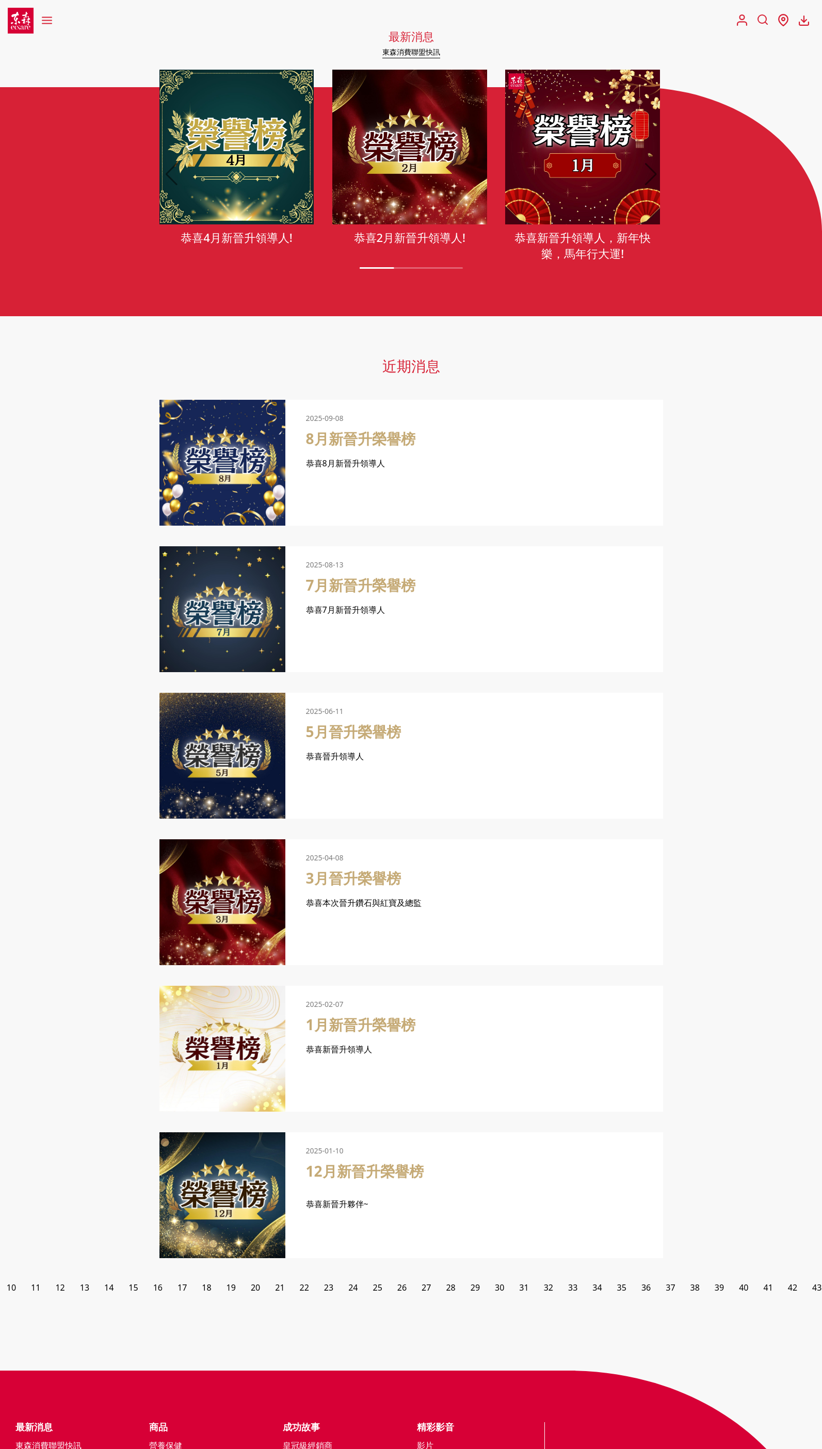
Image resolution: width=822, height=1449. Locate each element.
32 (548, 1289)
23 (328, 1289)
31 (523, 1289)
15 (133, 1289)
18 (206, 1289)
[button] (651, 176)
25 (377, 1289)
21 (279, 1289)
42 (792, 1289)
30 (499, 1289)
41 (767, 1289)
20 (255, 1289)
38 (695, 1289)
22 (304, 1289)
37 (670, 1289)
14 (109, 1289)
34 (597, 1289)
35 (621, 1289)
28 (450, 1289)
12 (60, 1289)
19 (231, 1289)
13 (84, 1289)
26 (402, 1289)
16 (158, 1289)
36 (646, 1289)
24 (353, 1289)
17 (182, 1289)
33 (572, 1289)
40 (743, 1289)
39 (719, 1289)
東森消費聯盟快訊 (411, 51)
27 (426, 1289)
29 (475, 1289)
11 (35, 1289)
